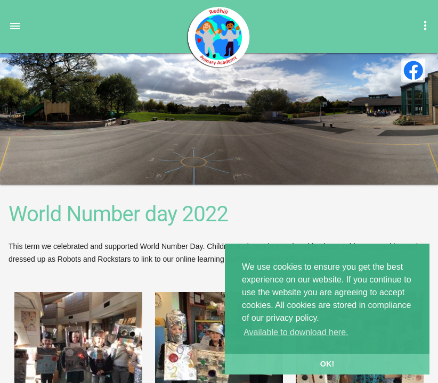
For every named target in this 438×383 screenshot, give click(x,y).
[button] (15, 25)
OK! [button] (327, 364)
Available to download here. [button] (296, 332)
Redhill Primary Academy (218, 37)
